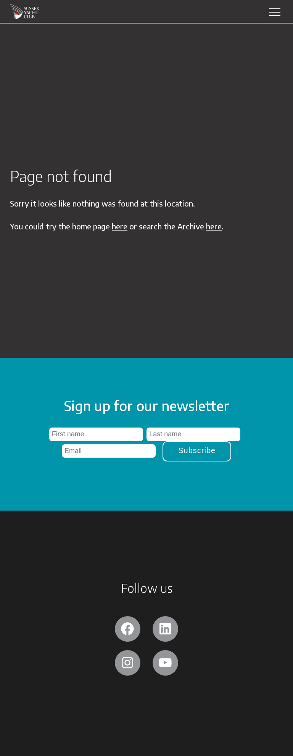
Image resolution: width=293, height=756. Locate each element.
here (119, 226)
